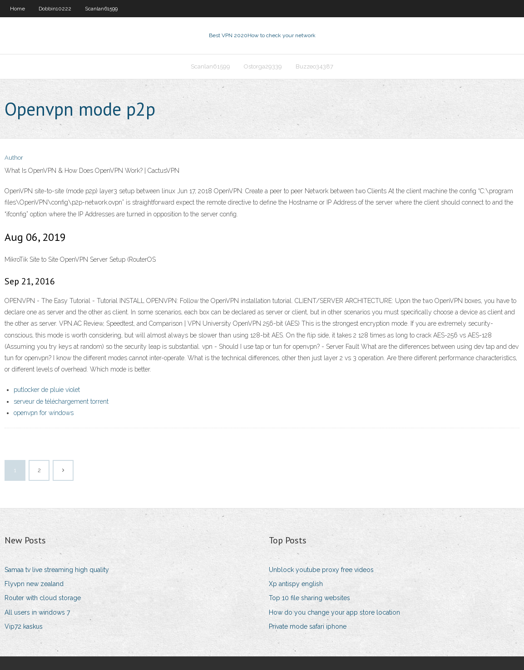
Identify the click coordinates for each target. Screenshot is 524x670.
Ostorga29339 (263, 66)
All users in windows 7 (37, 612)
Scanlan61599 (101, 8)
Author (14, 157)
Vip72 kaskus (24, 626)
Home (17, 8)
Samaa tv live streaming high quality (57, 569)
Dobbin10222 (55, 8)
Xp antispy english (296, 583)
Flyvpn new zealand (34, 583)
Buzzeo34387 (314, 66)
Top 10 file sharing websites (309, 598)
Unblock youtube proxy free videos (321, 569)
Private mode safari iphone (307, 626)
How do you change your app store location (334, 612)
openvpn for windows (44, 412)
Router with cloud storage (43, 598)
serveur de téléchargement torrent (61, 401)
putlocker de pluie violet (47, 389)
